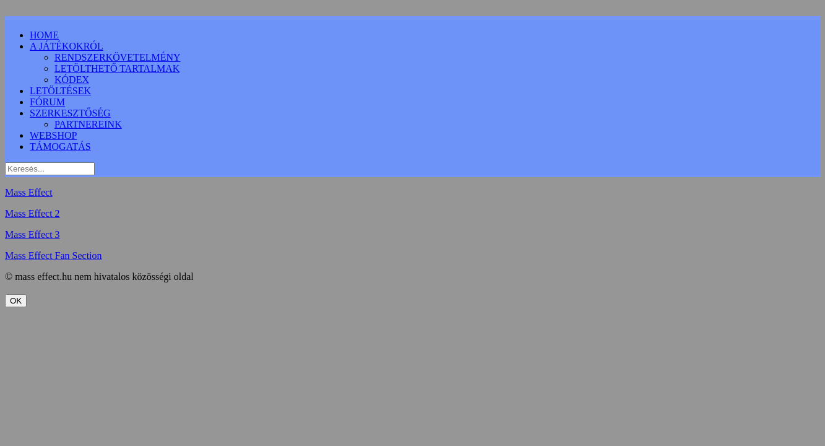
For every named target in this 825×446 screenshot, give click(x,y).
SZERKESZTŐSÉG (70, 113)
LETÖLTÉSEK (60, 90)
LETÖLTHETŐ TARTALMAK (116, 68)
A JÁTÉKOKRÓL (66, 46)
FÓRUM (47, 102)
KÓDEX (71, 79)
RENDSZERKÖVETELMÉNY (117, 57)
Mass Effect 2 (32, 213)
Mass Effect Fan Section (53, 255)
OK (16, 300)
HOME (44, 35)
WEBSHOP (53, 135)
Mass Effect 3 (32, 234)
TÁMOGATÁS (60, 146)
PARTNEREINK (88, 124)
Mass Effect (29, 192)
